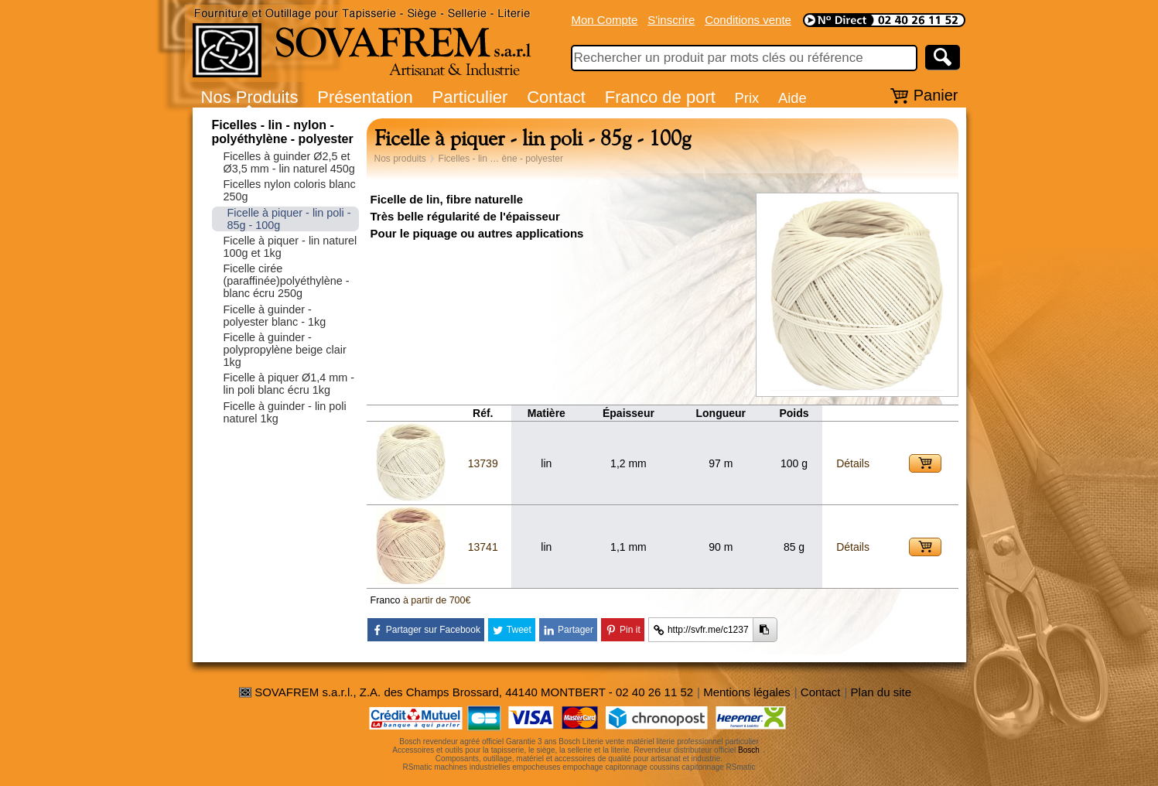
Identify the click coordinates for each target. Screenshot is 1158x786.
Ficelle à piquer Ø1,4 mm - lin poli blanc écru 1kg (289, 383)
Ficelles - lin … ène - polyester (501, 158)
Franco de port (660, 97)
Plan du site (881, 692)
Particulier (470, 97)
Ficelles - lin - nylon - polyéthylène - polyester (283, 131)
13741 (483, 547)
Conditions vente (748, 19)
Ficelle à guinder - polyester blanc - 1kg (275, 315)
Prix (747, 98)
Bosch (749, 750)
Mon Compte (605, 19)
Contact (556, 97)
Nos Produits (250, 97)
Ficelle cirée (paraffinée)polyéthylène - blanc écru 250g (287, 280)
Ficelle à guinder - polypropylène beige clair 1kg (285, 349)
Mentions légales (747, 692)
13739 (483, 463)
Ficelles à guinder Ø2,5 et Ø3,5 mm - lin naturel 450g (289, 162)
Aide (792, 98)
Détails (852, 463)
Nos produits (400, 158)
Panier (936, 95)
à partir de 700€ (437, 600)
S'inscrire (671, 19)
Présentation (365, 97)
